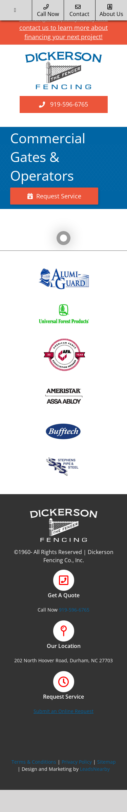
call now (48, 11)
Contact (79, 11)
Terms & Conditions (34, 762)
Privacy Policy (77, 762)
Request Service (54, 196)
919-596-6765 (69, 104)
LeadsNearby (95, 769)
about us (111, 11)
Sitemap (106, 762)
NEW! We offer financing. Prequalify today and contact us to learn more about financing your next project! (65, 22)
